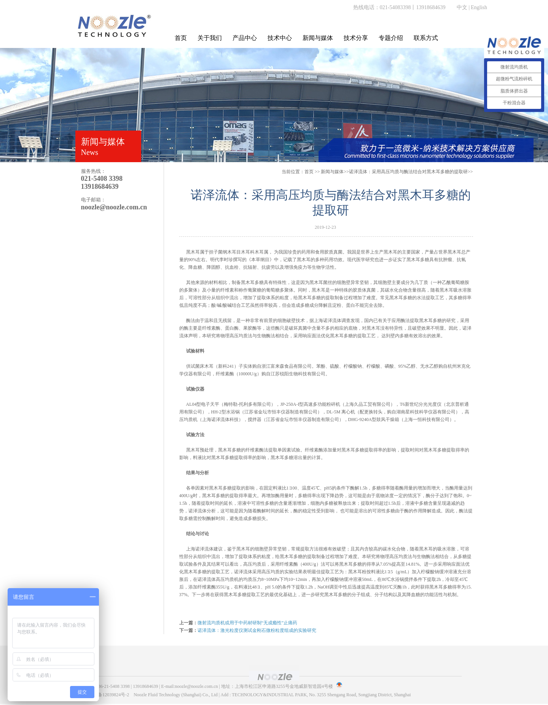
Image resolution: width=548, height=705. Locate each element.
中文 (462, 7)
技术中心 (280, 38)
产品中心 (245, 38)
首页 (181, 38)
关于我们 (210, 38)
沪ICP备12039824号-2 (107, 694)
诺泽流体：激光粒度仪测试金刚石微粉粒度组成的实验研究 (257, 630)
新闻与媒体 (318, 38)
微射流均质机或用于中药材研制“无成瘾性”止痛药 (248, 622)
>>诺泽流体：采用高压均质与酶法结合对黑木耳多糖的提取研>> (397, 171)
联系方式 (426, 38)
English (479, 7)
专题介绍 (391, 38)
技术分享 (356, 38)
